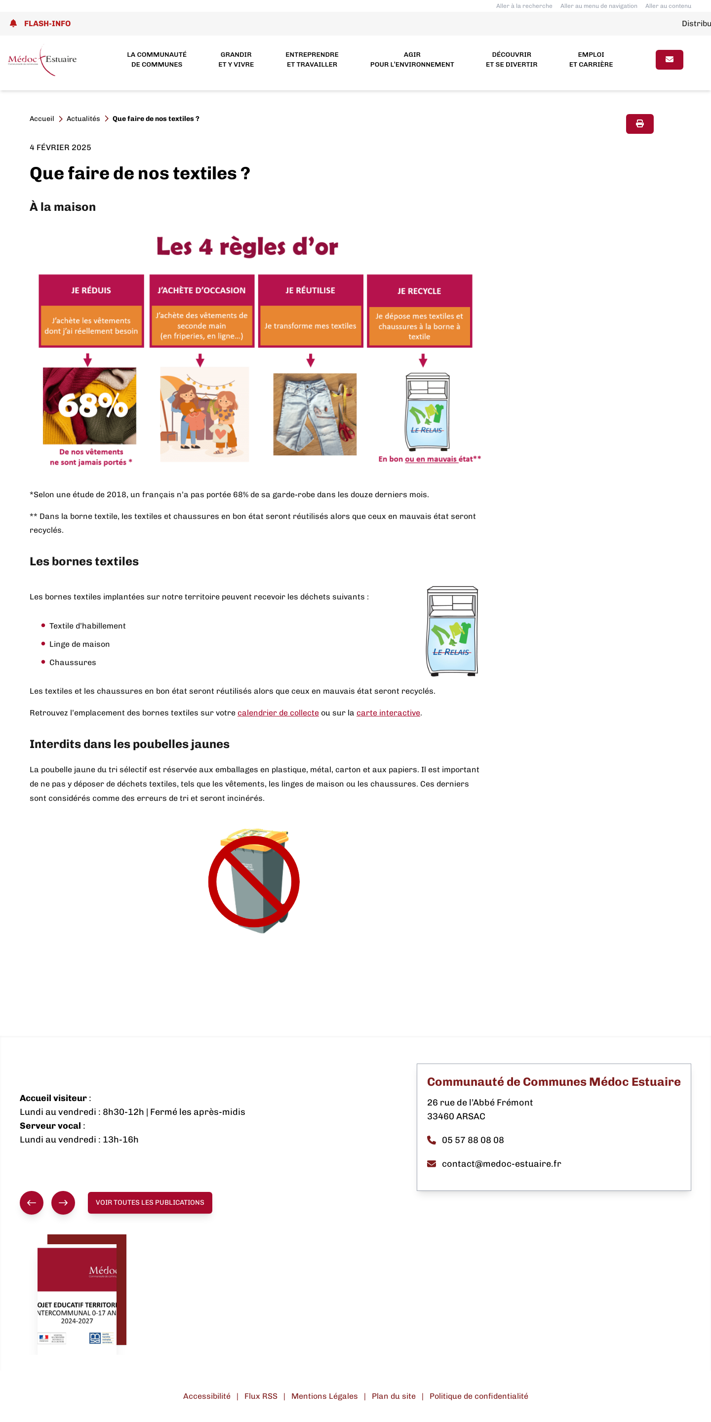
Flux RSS (260, 1396)
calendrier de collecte (278, 712)
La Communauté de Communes (157, 59)
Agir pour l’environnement (412, 59)
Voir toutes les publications (150, 1202)
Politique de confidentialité (479, 1396)
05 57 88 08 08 (465, 1140)
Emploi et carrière (591, 59)
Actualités (83, 119)
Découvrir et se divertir (512, 59)
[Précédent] (31, 1203)
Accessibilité (207, 1396)
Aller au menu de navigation (598, 5)
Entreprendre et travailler (312, 59)
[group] (47, 1203)
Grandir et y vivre (236, 59)
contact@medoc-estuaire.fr (494, 1163)
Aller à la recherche (524, 5)
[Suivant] (63, 1203)
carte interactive (388, 712)
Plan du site (394, 1396)
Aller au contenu (668, 5)
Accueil (42, 119)
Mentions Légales (324, 1396)
